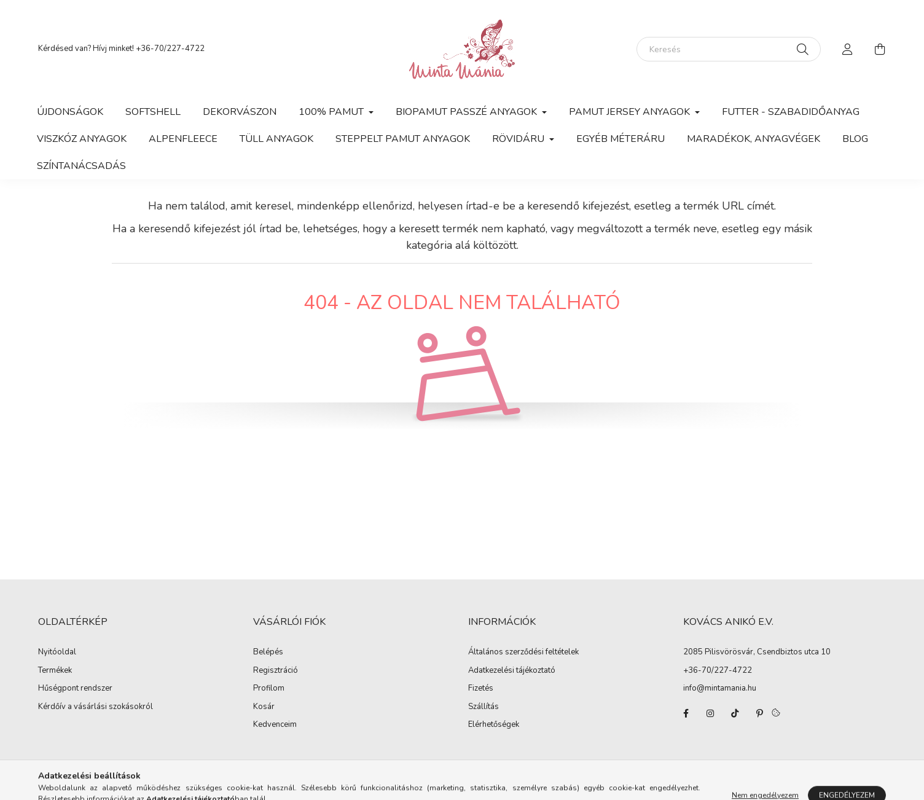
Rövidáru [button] (519, 139)
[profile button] (848, 49)
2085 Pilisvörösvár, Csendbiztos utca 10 (757, 651)
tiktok (734, 713)
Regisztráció (275, 671)
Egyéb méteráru (620, 139)
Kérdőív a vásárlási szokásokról (95, 707)
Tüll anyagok (276, 139)
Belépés (268, 652)
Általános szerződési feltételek (523, 652)
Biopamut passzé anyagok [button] (467, 112)
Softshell (153, 112)
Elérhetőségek (493, 725)
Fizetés (480, 689)
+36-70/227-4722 (170, 48)
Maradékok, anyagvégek (753, 139)
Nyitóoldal (57, 652)
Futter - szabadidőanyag (790, 112)
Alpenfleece (183, 139)
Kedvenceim (275, 725)
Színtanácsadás (81, 166)
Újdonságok (70, 112)
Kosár (264, 707)
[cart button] (879, 49)
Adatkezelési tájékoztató (511, 671)
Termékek (55, 671)
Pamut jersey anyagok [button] (630, 112)
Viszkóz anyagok (82, 139)
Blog (855, 139)
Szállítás (483, 707)
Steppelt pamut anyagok (402, 139)
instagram (710, 713)
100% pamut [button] (332, 112)
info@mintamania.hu (719, 688)
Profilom (268, 689)
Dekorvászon (239, 112)
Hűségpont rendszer (75, 689)
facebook (685, 713)
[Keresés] (728, 49)
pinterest (759, 713)
